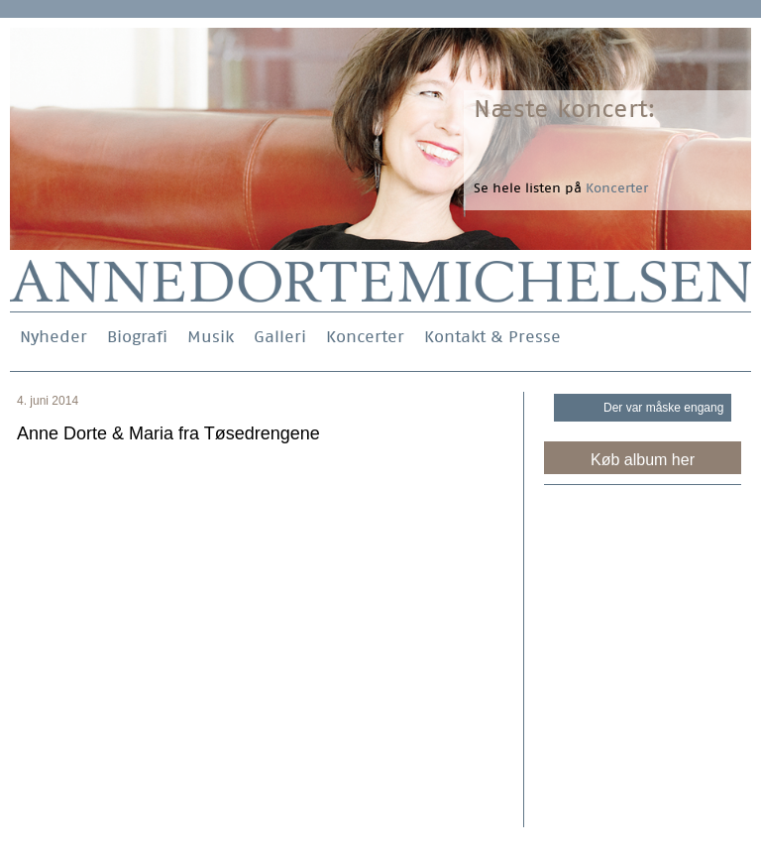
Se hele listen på (561, 188)
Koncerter (365, 336)
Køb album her (643, 459)
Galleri (280, 336)
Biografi (137, 336)
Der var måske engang (663, 408)
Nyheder (53, 336)
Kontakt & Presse (492, 336)
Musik (210, 336)
